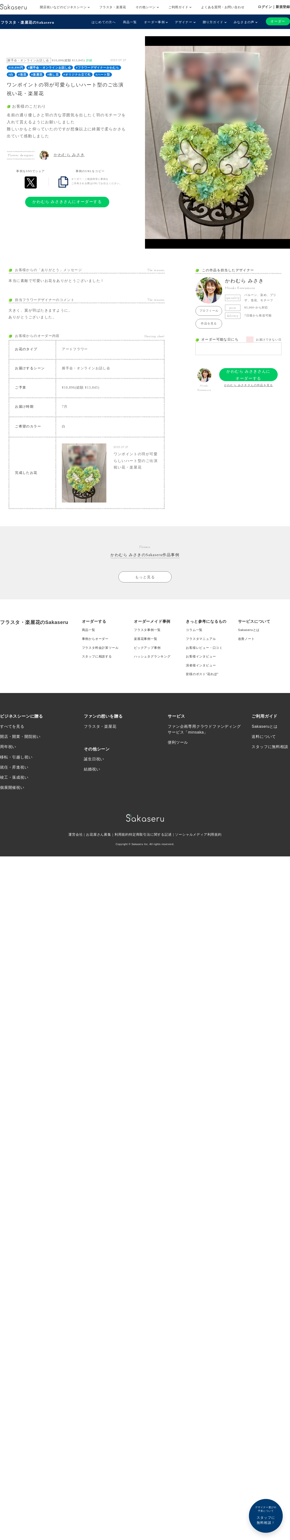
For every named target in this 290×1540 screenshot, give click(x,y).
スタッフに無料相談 (270, 757)
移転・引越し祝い (16, 767)
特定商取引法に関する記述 (150, 846)
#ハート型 (103, 74)
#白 (10, 74)
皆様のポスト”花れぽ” (203, 683)
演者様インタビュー (202, 673)
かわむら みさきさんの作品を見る (248, 384)
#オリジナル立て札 (77, 74)
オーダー (277, 21)
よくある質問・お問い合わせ (222, 7)
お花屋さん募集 (98, 846)
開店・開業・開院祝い (20, 746)
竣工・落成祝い (14, 788)
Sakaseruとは (249, 635)
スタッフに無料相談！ (266, 1515)
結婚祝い (92, 779)
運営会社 (75, 846)
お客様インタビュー (202, 663)
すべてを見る (12, 736)
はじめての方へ (103, 22)
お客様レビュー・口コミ (205, 654)
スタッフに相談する (98, 663)
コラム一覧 (195, 635)
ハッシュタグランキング (153, 663)
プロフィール (208, 310)
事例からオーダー (96, 644)
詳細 (89, 60)
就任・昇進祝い (14, 778)
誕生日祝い (94, 769)
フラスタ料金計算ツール (101, 654)
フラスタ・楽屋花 (112, 7)
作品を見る (209, 323)
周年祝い (8, 757)
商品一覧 (129, 22)
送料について (264, 746)
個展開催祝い (12, 799)
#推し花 (53, 74)
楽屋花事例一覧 (146, 644)
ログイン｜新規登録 (274, 7)
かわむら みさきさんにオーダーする (67, 201)
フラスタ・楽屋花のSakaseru (28, 22)
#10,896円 (15, 67)
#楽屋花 (37, 74)
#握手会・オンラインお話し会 (49, 67)
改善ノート (247, 644)
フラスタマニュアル (202, 644)
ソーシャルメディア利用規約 (198, 846)
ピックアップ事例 (148, 654)
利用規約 (122, 846)
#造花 (22, 74)
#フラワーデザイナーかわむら (97, 67)
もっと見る (145, 581)
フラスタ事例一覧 (148, 635)
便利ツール (178, 752)
